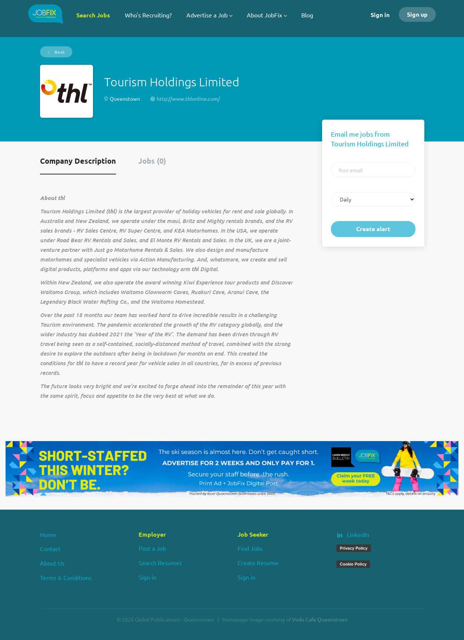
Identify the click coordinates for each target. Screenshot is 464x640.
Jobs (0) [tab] (152, 161)
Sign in (380, 15)
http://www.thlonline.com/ (188, 98)
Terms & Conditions (66, 577)
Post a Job (152, 548)
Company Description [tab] (78, 161)
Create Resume (258, 562)
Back (59, 52)
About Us (52, 563)
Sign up (417, 14)
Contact (50, 548)
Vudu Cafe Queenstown (320, 619)
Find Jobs (250, 548)
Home (48, 534)
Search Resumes (160, 562)
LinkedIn (358, 534)
